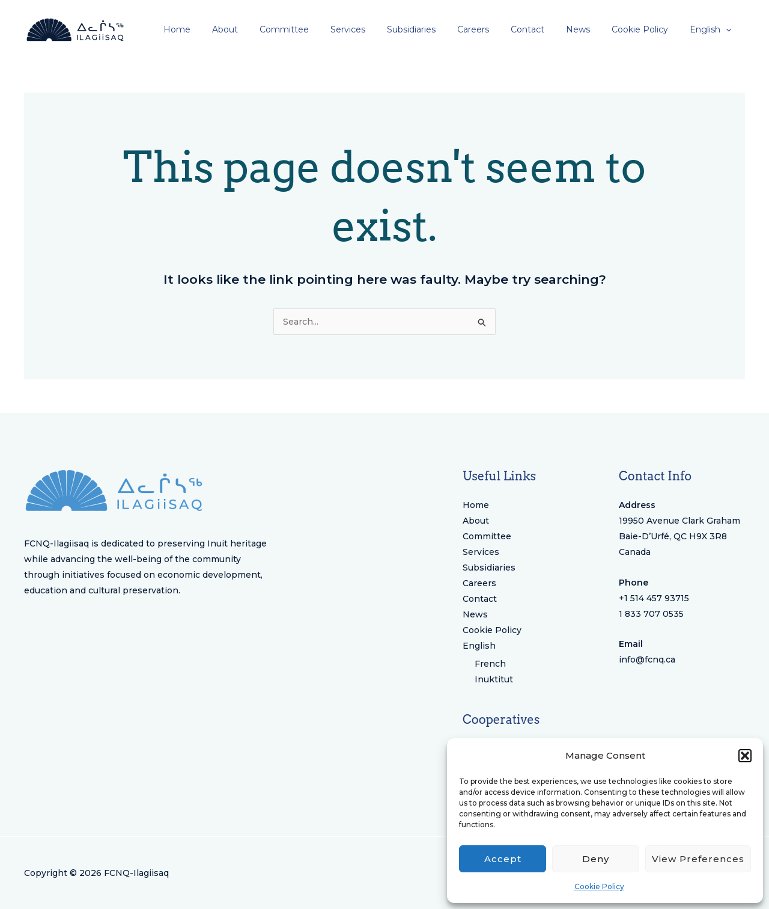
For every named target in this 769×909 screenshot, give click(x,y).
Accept (502, 859)
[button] (745, 756)
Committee (487, 536)
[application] (728, 29)
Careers (479, 583)
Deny (595, 859)
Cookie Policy (599, 886)
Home (476, 505)
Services (481, 551)
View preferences (698, 859)
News (475, 614)
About (476, 520)
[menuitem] (713, 29)
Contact (480, 598)
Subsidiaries (489, 567)
